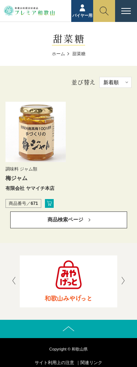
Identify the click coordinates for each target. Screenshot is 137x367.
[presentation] (13, 281)
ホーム (58, 53)
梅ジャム (16, 178)
